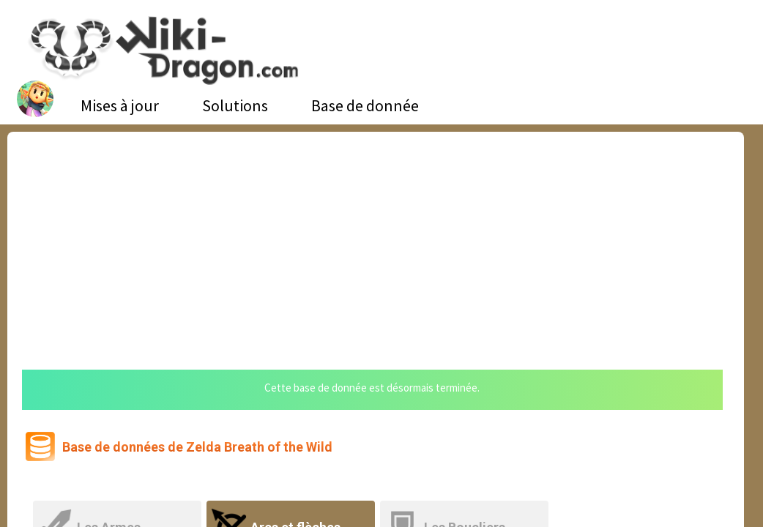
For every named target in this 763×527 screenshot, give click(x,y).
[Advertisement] (375, 241)
